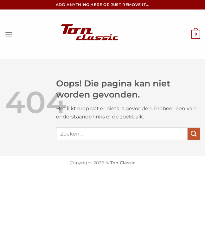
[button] (8, 34)
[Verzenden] (194, 134)
